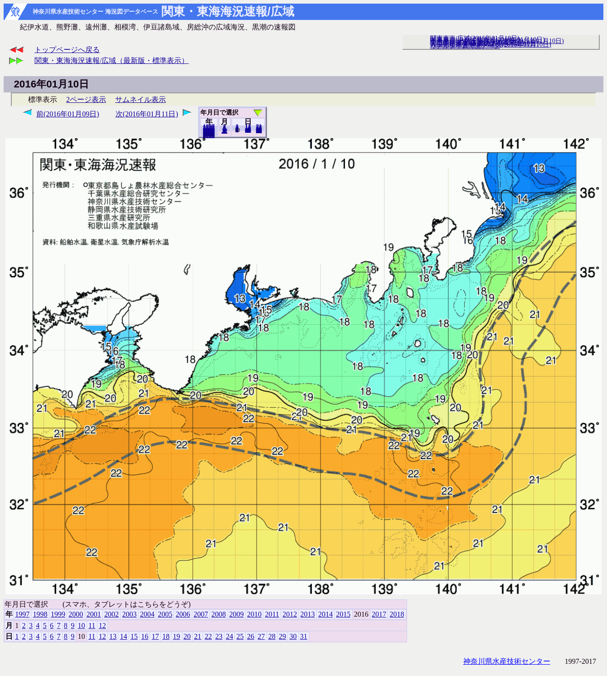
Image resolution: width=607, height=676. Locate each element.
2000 (75, 614)
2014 (325, 614)
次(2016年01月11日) (147, 114)
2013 (308, 614)
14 (123, 636)
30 (292, 636)
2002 (111, 614)
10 (81, 625)
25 (240, 636)
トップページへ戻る (67, 49)
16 (144, 636)
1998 (40, 614)
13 (113, 636)
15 (134, 636)
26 (250, 636)
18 (166, 636)
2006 (183, 614)
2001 (94, 614)
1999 (58, 614)
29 (282, 636)
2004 (147, 614)
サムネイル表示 (140, 99)
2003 (129, 614)
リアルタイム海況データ (465, 45)
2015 (343, 614)
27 (261, 636)
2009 (236, 614)
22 (208, 636)
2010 (254, 614)
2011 (272, 614)
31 (259, 130)
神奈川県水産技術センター (506, 661)
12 (225, 131)
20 (248, 130)
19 (176, 636)
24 (229, 636)
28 (272, 636)
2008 (218, 614)
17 (155, 636)
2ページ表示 (86, 99)
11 (91, 625)
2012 (289, 614)
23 (219, 636)
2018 (209, 135)
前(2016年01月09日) (67, 114)
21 (197, 636)
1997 (22, 614)
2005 (165, 614)
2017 (379, 614)
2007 (201, 614)
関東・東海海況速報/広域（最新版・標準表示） (111, 60)
